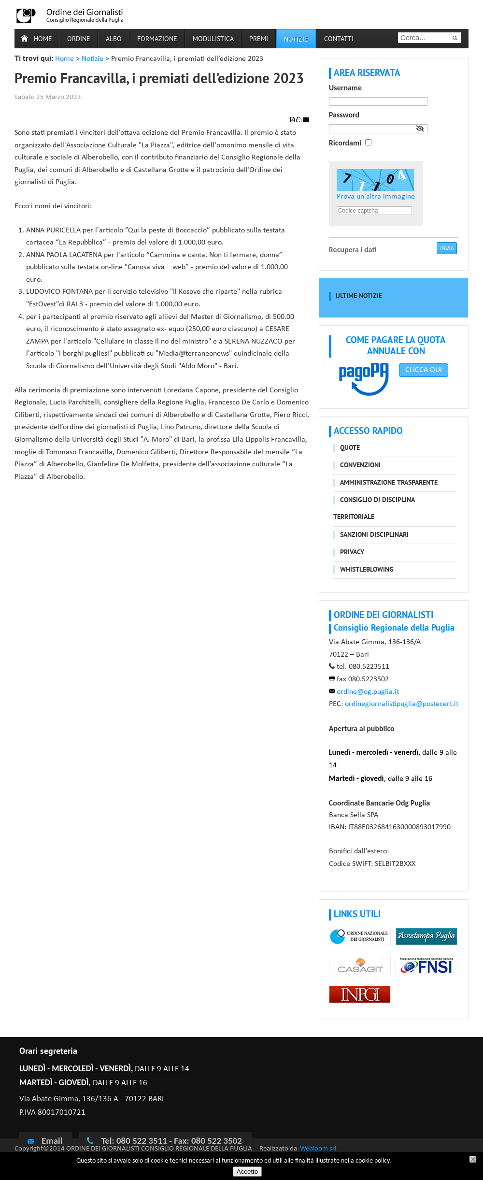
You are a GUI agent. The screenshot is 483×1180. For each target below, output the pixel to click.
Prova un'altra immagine (376, 197)
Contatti (339, 39)
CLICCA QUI (423, 370)
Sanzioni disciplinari (374, 535)
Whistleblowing (367, 570)
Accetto (247, 1171)
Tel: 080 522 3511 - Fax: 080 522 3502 (171, 1140)
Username (345, 87)
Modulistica (213, 39)
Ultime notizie (359, 296)
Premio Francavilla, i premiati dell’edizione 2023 (159, 79)
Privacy (352, 552)
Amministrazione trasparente (389, 483)
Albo (114, 39)
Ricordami (345, 142)
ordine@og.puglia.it (368, 692)
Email (44, 1140)
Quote (350, 448)
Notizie (92, 59)
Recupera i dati (353, 249)
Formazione (157, 39)
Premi (258, 39)
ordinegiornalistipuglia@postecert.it (401, 704)
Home (43, 39)
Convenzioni (360, 465)
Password (344, 114)
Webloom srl (318, 1148)
